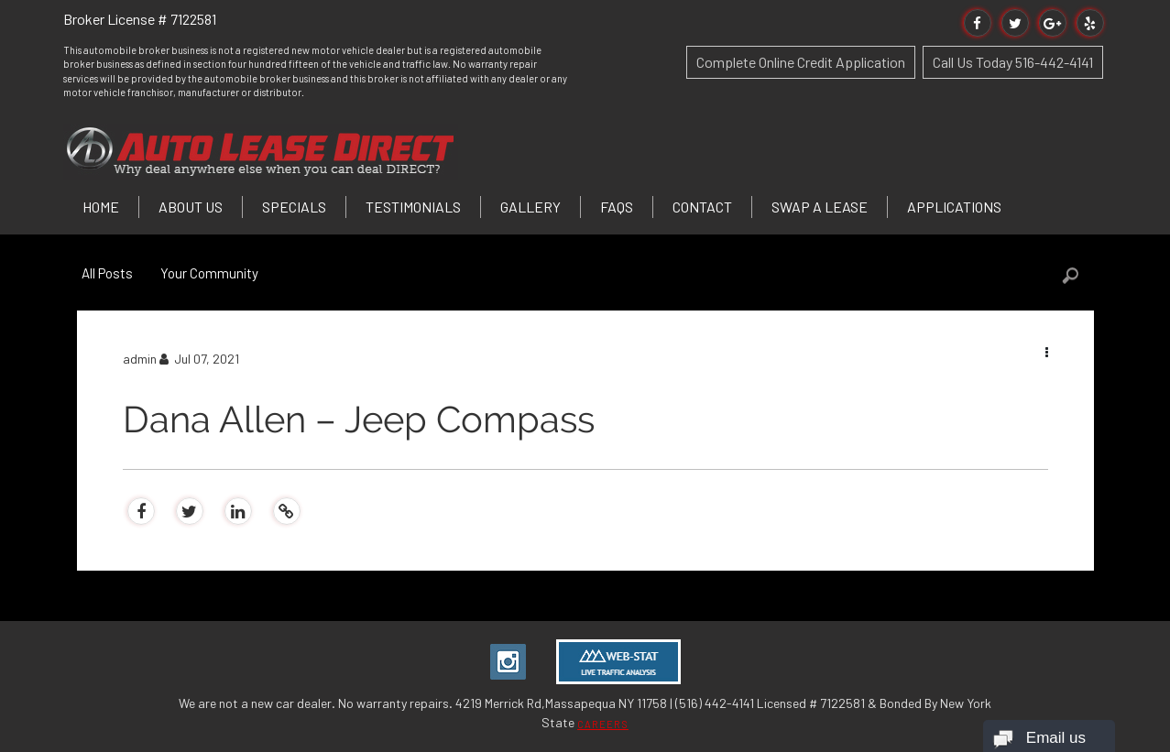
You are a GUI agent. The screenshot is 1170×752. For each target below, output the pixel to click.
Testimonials (413, 206)
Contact (702, 206)
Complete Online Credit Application (800, 62)
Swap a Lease (819, 206)
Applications (954, 206)
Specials (294, 206)
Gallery (530, 206)
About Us (191, 206)
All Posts (107, 273)
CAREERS (603, 724)
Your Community (209, 273)
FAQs (616, 206)
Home (100, 206)
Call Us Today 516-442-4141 (1013, 62)
